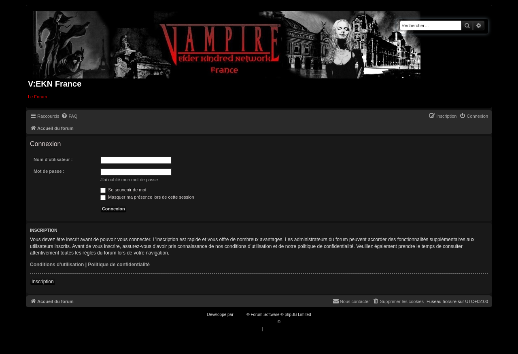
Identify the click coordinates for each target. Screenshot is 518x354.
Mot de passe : (49, 171)
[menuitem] (69, 116)
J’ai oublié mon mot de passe (129, 179)
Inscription (43, 281)
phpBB (240, 314)
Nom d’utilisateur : (53, 159)
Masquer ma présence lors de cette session (147, 197)
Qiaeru (288, 322)
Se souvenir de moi (123, 189)
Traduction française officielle (250, 322)
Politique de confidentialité (119, 264)
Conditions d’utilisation (57, 264)
